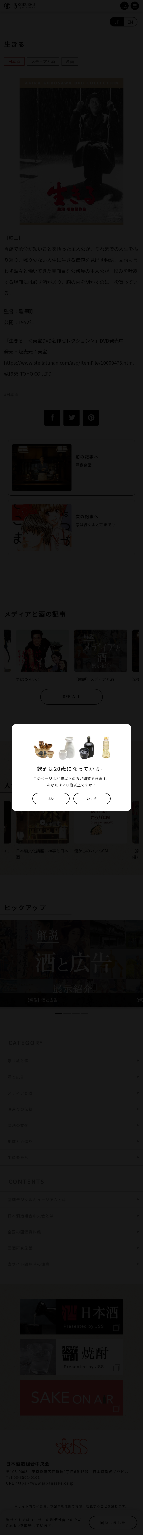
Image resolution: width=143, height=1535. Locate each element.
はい (51, 798)
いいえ (92, 798)
